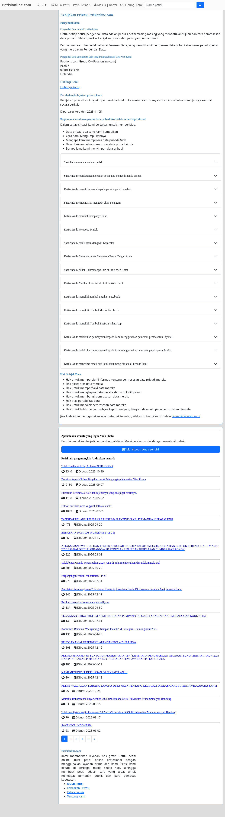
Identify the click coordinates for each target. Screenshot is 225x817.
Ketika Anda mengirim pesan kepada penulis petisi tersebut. (97, 189)
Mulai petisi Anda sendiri (140, 449)
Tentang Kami (76, 796)
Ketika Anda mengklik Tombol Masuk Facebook (91, 310)
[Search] (170, 5)
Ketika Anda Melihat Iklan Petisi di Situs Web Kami (93, 283)
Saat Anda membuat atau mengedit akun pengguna (92, 202)
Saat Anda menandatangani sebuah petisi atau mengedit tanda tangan (103, 175)
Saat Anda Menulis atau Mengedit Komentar (89, 242)
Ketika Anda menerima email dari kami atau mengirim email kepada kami (105, 363)
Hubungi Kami (131, 5)
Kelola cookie (75, 792)
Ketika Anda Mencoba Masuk (81, 229)
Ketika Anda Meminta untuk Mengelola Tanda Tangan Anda (98, 256)
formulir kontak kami (186, 416)
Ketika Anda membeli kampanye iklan (85, 215)
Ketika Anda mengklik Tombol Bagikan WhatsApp (93, 323)
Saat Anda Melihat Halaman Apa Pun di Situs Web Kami (96, 269)
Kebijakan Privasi (78, 788)
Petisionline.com (16, 4)
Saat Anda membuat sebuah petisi (83, 162)
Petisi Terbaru (82, 5)
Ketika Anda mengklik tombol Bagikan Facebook (92, 296)
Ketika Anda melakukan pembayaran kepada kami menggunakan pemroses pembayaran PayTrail (118, 336)
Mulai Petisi (60, 5)
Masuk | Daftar (105, 5)
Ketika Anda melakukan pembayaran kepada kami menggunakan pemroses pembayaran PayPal (117, 350)
